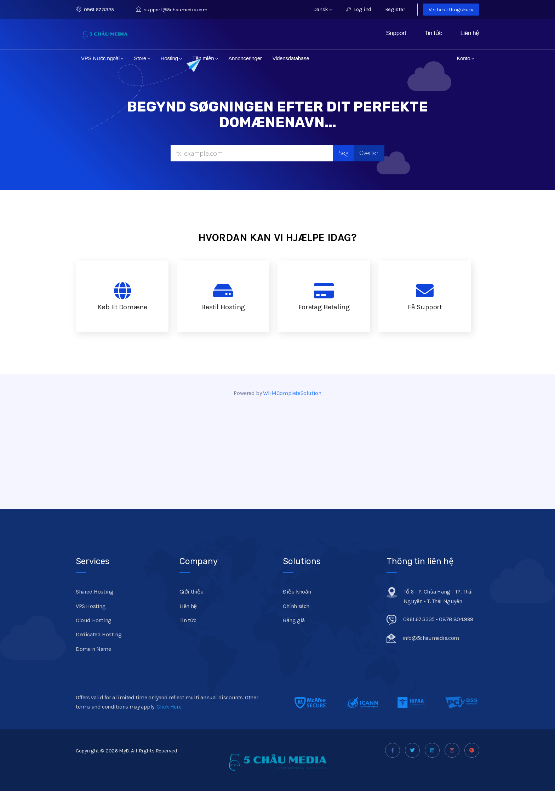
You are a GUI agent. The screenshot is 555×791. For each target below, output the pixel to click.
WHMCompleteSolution (292, 393)
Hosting (171, 58)
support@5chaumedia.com (171, 9)
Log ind (358, 9)
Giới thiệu (191, 591)
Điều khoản (297, 591)
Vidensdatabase (290, 58)
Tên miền (205, 58)
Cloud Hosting (93, 620)
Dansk (323, 9)
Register (395, 9)
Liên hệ (469, 33)
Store (142, 58)
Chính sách (296, 606)
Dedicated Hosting (98, 634)
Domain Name (93, 649)
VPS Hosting (91, 606)
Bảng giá (294, 620)
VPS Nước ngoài (102, 58)
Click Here (168, 706)
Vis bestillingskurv (451, 9)
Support (396, 33)
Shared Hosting (94, 591)
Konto (465, 58)
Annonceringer (245, 58)
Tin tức (433, 33)
